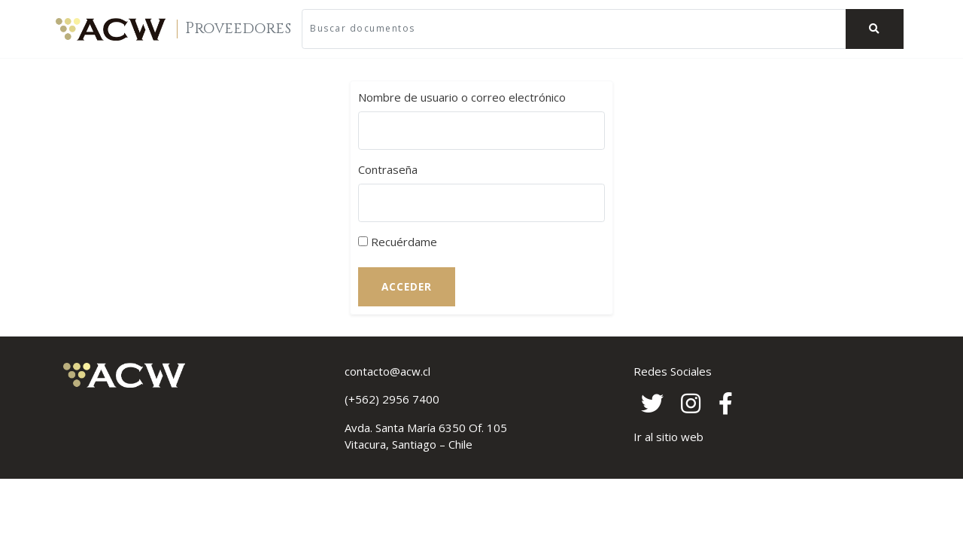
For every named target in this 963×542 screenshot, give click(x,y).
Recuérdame (397, 241)
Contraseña (388, 169)
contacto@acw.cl (387, 371)
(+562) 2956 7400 (392, 398)
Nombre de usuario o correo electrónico (462, 97)
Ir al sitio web (668, 436)
